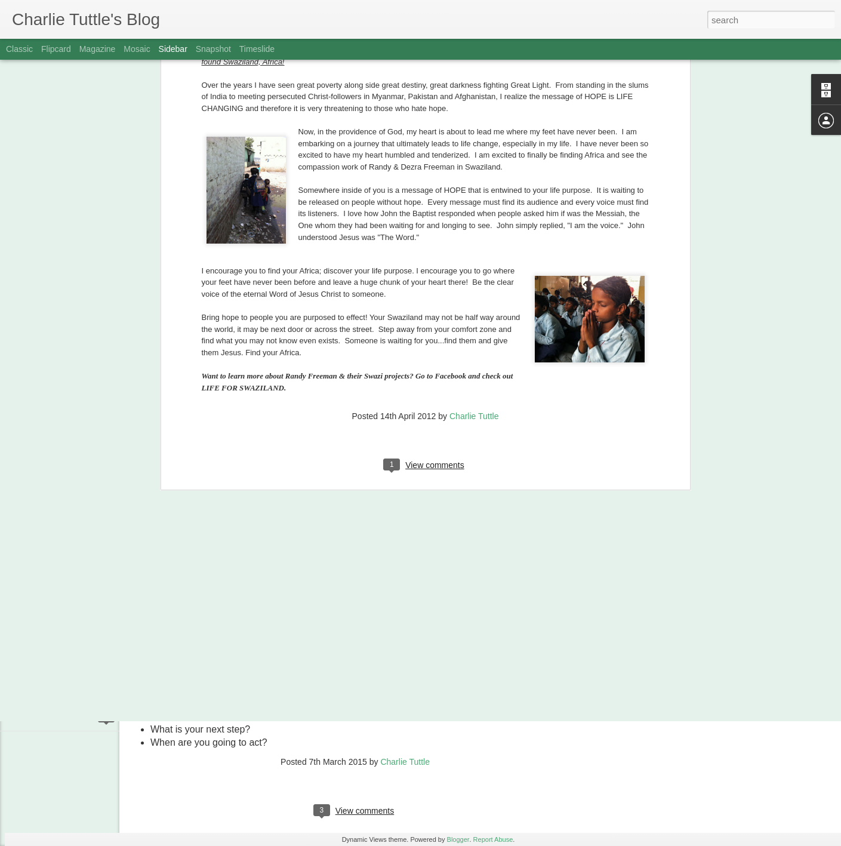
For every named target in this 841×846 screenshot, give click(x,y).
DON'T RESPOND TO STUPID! (79, 610)
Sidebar (173, 49)
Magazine (97, 49)
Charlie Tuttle (473, 215)
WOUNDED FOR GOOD (68, 691)
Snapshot (213, 49)
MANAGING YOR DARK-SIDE (78, 529)
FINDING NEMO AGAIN (67, 583)
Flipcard (56, 49)
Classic (19, 49)
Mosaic (137, 49)
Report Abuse (493, 839)
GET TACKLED (53, 717)
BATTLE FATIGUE (58, 664)
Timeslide (257, 49)
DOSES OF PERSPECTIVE (73, 637)
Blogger (458, 839)
